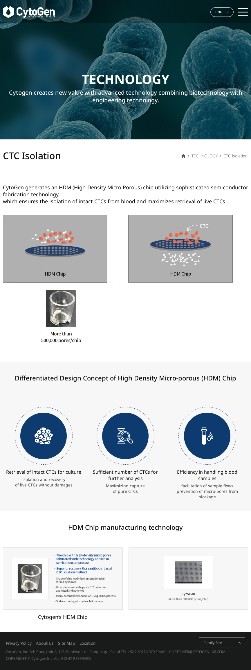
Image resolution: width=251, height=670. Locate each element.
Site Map (66, 643)
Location (88, 643)
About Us (45, 643)
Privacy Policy (19, 643)
